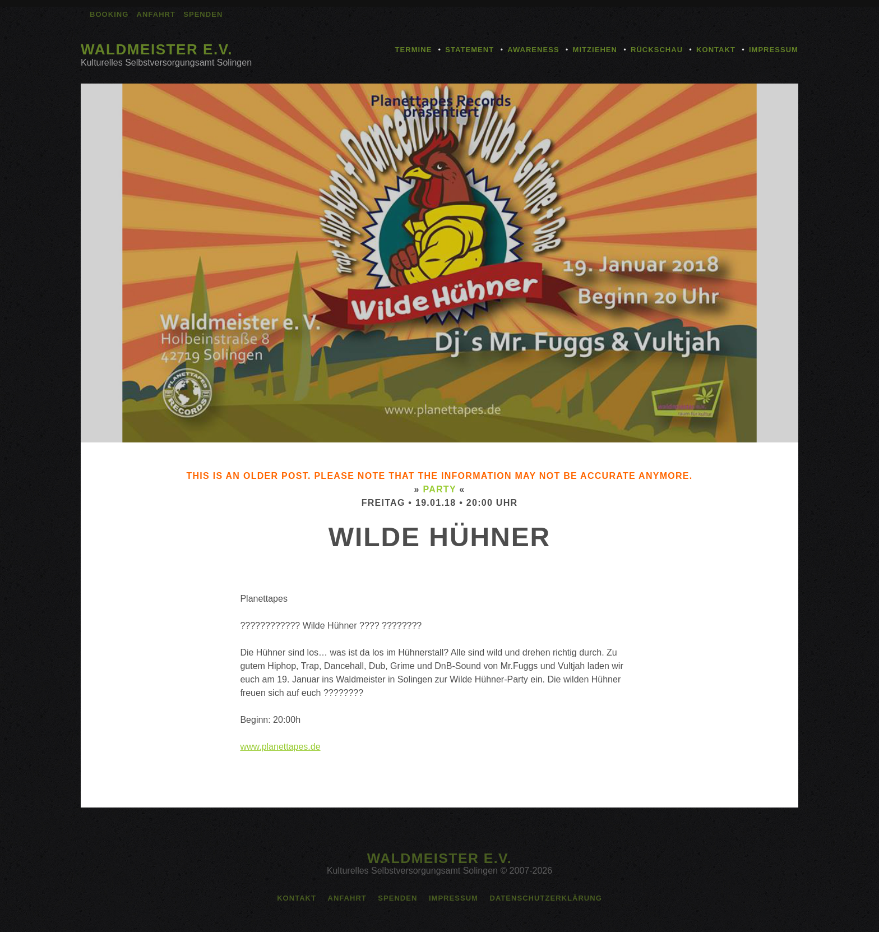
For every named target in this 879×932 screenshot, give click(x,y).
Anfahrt (156, 14)
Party (439, 489)
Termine (413, 49)
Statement (469, 49)
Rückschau (657, 49)
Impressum (773, 49)
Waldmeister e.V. (157, 49)
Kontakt (715, 49)
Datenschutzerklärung (545, 898)
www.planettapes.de (280, 746)
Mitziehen (595, 49)
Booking (109, 14)
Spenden (203, 14)
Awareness (533, 49)
